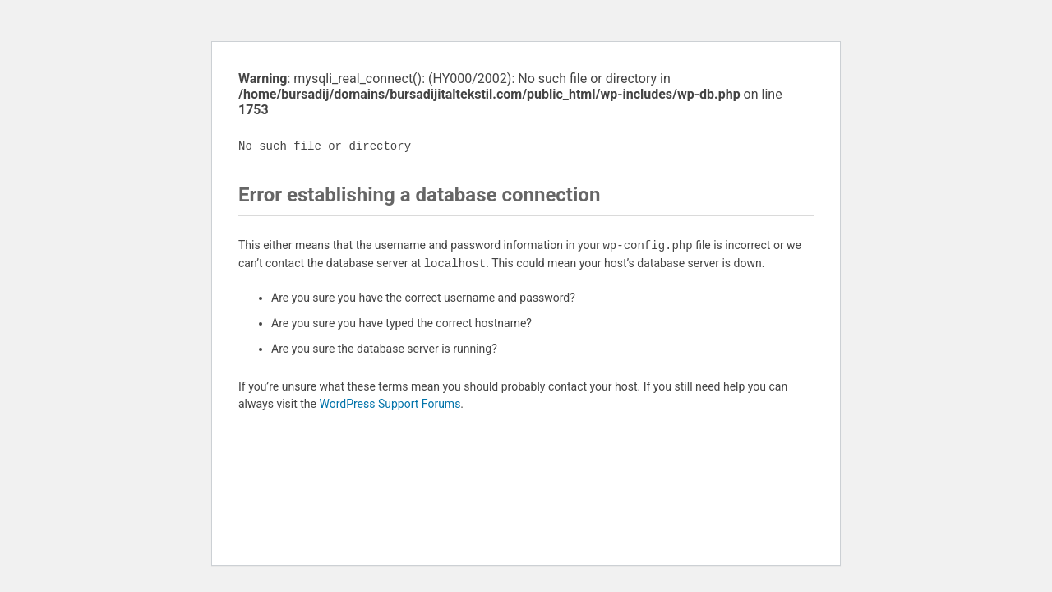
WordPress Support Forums (389, 403)
